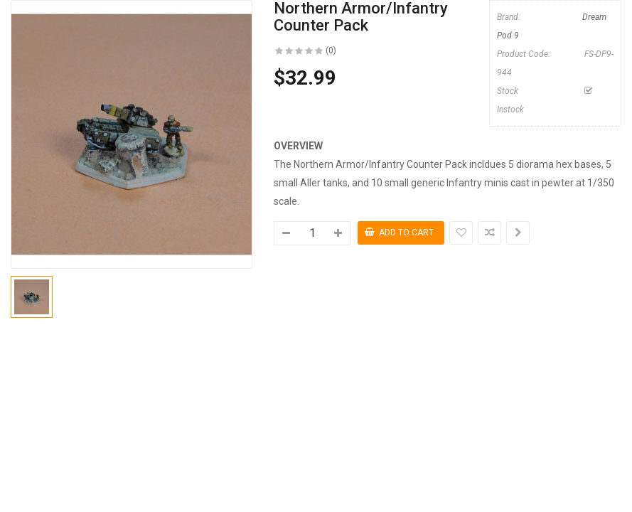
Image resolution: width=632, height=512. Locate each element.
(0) (331, 50)
